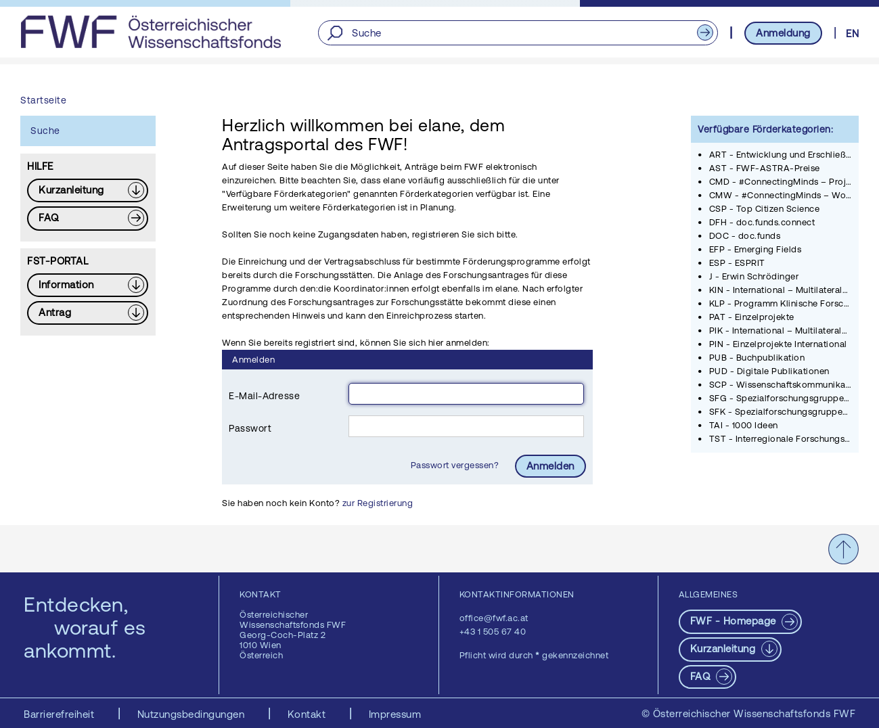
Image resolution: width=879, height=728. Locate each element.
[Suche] (517, 33)
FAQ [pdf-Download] (701, 676)
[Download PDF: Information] (87, 285)
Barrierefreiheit (60, 714)
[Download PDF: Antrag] (87, 313)
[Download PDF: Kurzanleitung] (87, 190)
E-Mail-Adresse (264, 395)
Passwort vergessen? (456, 465)
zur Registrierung (377, 503)
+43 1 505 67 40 (492, 632)
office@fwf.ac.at (493, 618)
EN (852, 33)
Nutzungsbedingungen (192, 714)
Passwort (250, 428)
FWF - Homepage (735, 621)
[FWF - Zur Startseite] (150, 32)
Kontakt (308, 714)
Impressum (395, 714)
